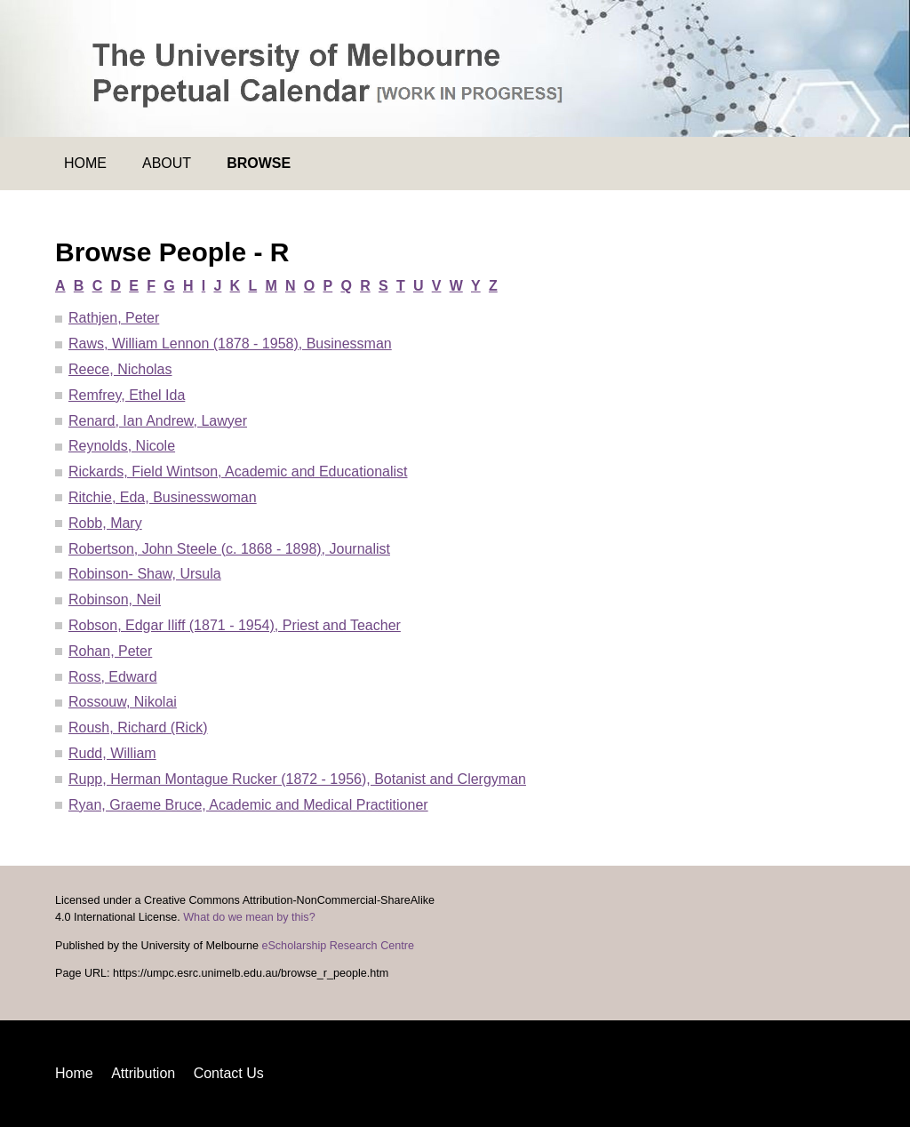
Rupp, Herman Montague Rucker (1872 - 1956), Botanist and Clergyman (297, 779)
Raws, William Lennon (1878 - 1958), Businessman (230, 343)
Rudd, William (112, 753)
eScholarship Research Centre (337, 945)
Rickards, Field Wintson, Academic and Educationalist (238, 471)
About (166, 163)
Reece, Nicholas (120, 369)
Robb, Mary (105, 523)
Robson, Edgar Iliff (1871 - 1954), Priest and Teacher (234, 625)
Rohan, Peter (110, 651)
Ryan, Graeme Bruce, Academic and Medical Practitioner (248, 804)
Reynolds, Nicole (121, 445)
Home (85, 163)
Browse (259, 163)
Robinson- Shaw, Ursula (144, 573)
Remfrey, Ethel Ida (126, 395)
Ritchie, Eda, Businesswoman (162, 497)
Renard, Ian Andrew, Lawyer (157, 420)
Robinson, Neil (114, 599)
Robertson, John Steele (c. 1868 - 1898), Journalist (229, 548)
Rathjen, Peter (113, 317)
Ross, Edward (112, 676)
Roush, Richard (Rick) (137, 727)
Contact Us (229, 1073)
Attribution (143, 1073)
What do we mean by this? (249, 917)
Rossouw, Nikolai (122, 701)
